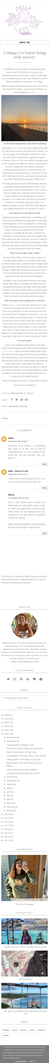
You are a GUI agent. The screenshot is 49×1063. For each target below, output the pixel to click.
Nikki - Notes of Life (18, 471)
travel (15, 1030)
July (8, 788)
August (10, 784)
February (11, 806)
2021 (6, 733)
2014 (6, 836)
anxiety (32, 92)
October (10, 777)
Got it (32, 1061)
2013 (6, 840)
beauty (23, 1030)
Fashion (41, 1030)
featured (13, 406)
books (32, 1030)
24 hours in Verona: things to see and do (25, 748)
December (11, 737)
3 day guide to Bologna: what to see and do (26, 755)
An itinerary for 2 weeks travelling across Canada (25, 947)
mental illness (8, 351)
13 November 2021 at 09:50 (18, 498)
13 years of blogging (24, 904)
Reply (44, 464)
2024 (6, 722)
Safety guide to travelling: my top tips (23, 759)
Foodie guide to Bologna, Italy (20, 745)
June (8, 791)
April (9, 799)
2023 (6, 726)
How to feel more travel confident (22, 769)
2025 (6, 718)
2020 (6, 814)
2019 (6, 818)
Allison (11, 494)
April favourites (25, 979)
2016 (6, 829)
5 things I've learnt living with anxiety (23, 773)
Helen (11, 438)
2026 (6, 715)
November (11, 741)
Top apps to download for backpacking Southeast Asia (25, 1012)
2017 (6, 825)
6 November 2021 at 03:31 (18, 441)
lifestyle (23, 406)
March (9, 803)
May (8, 795)
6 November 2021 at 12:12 (18, 474)
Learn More (21, 1061)
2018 (6, 821)
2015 (6, 833)
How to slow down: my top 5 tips (22, 752)
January (10, 810)
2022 (6, 730)
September (12, 780)
